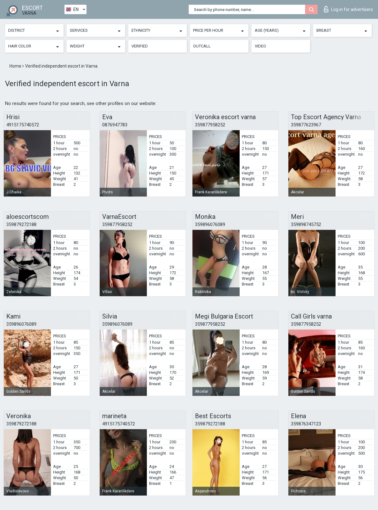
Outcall (202, 46)
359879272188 (21, 224)
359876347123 (306, 424)
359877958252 (210, 125)
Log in (348, 9)
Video (260, 46)
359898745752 (306, 224)
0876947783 (114, 125)
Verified (139, 46)
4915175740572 (22, 125)
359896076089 (210, 224)
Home (15, 66)
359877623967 (306, 125)
